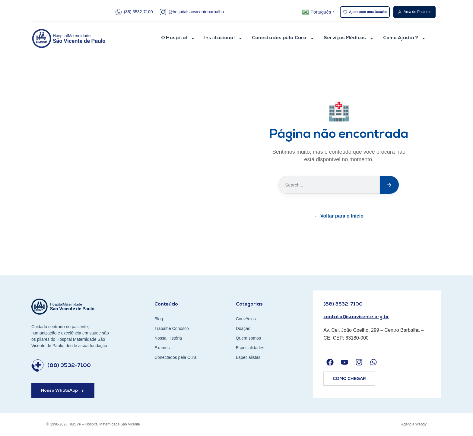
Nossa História (168, 338)
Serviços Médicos (349, 38)
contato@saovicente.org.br (356, 317)
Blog (158, 318)
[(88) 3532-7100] (37, 365)
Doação (243, 328)
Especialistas (248, 357)
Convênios (246, 318)
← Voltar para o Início (338, 215)
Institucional (223, 38)
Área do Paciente (414, 12)
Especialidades (250, 347)
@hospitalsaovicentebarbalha (192, 12)
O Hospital (178, 38)
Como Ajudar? (404, 38)
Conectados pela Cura (283, 38)
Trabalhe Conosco (171, 328)
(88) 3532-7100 (134, 12)
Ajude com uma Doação (365, 12)
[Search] (389, 185)
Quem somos (248, 338)
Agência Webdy (414, 424)
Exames (162, 347)
